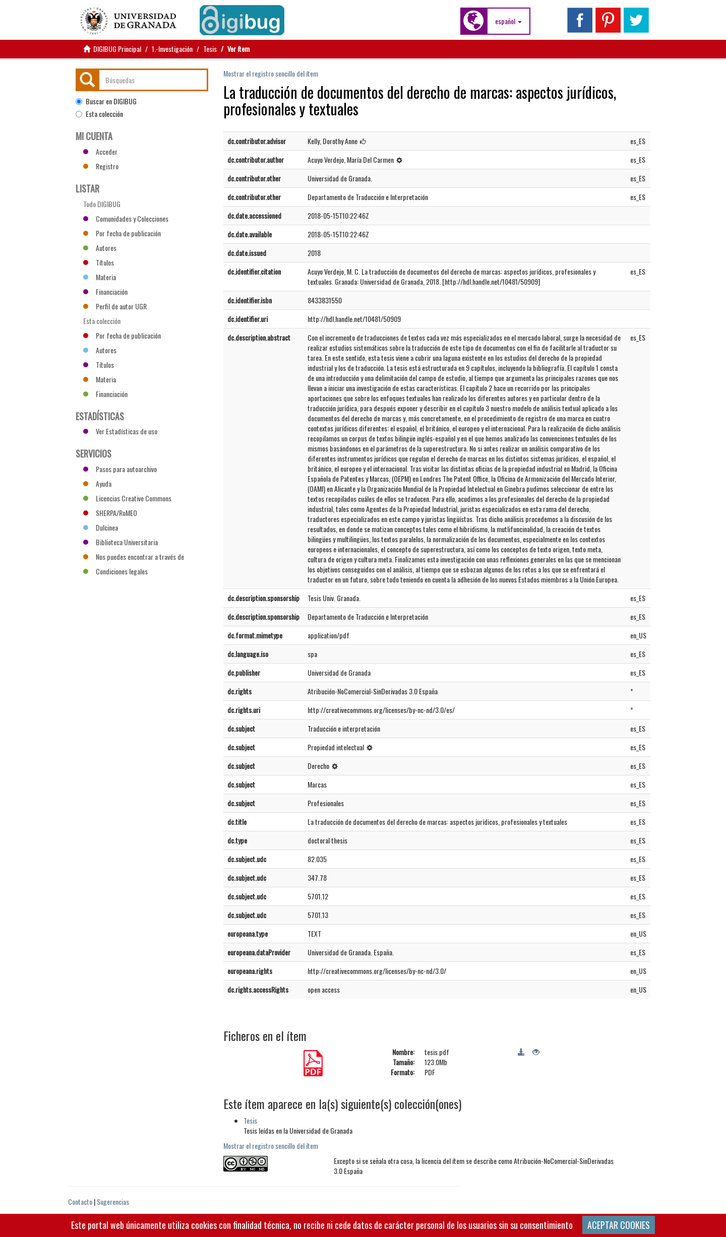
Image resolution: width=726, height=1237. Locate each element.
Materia (99, 277)
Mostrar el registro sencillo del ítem (270, 73)
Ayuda (97, 483)
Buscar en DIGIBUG (106, 101)
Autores (99, 247)
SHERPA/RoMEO (110, 512)
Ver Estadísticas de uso (120, 431)
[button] (508, 21)
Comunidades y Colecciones (125, 218)
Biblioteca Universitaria (120, 542)
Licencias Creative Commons (127, 498)
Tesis (210, 48)
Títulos (98, 262)
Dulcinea (100, 527)
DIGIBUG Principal (117, 48)
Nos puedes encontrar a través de (133, 556)
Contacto (80, 1201)
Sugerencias (113, 1201)
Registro (100, 166)
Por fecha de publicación (122, 233)
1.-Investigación (172, 48)
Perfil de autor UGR (115, 306)
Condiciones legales (115, 571)
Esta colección (99, 114)
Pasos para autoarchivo (120, 469)
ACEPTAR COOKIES (618, 1224)
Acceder (100, 151)
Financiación (105, 291)
